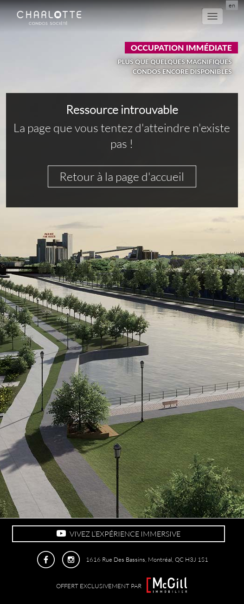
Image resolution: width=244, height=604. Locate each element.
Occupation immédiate (181, 48)
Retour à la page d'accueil (121, 176)
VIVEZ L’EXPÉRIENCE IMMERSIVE (118, 533)
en (232, 5)
